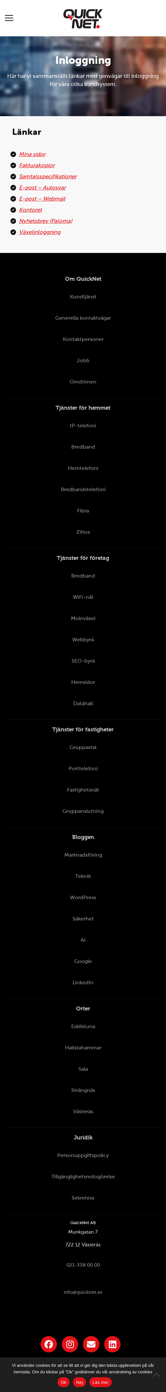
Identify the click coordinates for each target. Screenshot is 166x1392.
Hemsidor (83, 682)
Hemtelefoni (83, 468)
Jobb (83, 360)
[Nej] (158, 1374)
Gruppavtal (83, 747)
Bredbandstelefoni (83, 489)
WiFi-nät (83, 597)
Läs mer (100, 1382)
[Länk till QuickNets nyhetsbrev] (91, 1344)
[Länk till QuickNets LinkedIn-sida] (112, 1344)
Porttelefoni (83, 768)
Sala (83, 1069)
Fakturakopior (37, 165)
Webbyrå (83, 639)
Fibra (83, 510)
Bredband (83, 447)
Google (83, 961)
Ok (63, 1382)
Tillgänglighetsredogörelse (83, 1176)
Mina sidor (32, 154)
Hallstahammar (83, 1047)
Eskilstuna (83, 1026)
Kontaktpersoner (83, 339)
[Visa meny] (9, 17)
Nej (79, 1382)
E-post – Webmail (42, 199)
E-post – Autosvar (42, 188)
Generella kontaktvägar (83, 318)
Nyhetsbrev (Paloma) (45, 221)
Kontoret (30, 210)
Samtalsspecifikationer (47, 176)
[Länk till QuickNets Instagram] (70, 1344)
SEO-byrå (83, 661)
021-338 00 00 (83, 1265)
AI (83, 940)
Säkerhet (83, 918)
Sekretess (83, 1198)
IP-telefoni (83, 425)
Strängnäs (83, 1090)
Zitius (83, 532)
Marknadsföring (83, 855)
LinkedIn (83, 982)
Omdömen (83, 381)
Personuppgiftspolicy (83, 1155)
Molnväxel (83, 618)
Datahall (83, 703)
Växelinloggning (39, 232)
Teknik (83, 876)
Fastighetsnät (83, 790)
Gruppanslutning (83, 811)
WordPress (83, 897)
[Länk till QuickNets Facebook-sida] (49, 1344)
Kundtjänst (83, 296)
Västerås (83, 1111)
